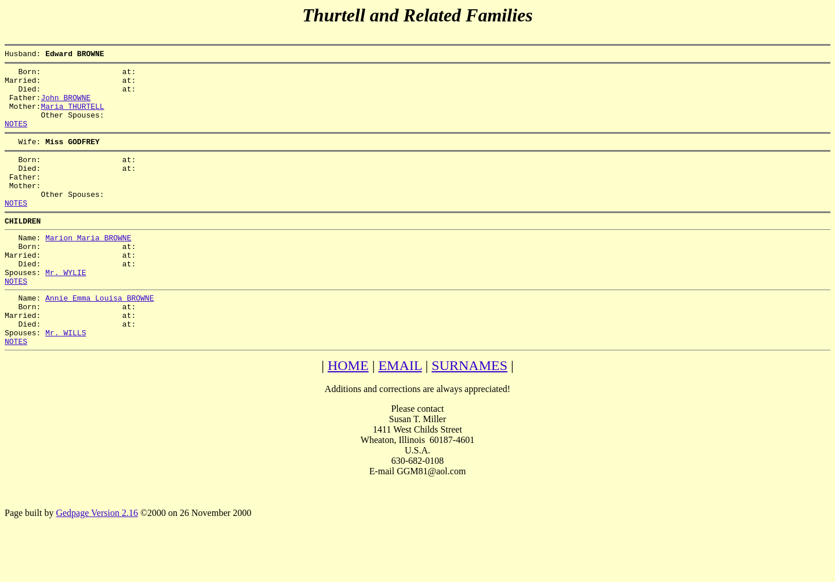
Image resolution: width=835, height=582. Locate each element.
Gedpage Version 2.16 (96, 561)
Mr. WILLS (65, 379)
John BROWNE (65, 106)
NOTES (16, 137)
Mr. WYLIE (65, 308)
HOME (348, 414)
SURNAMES (469, 414)
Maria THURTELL (72, 116)
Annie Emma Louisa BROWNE (99, 337)
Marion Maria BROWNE (88, 267)
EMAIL (400, 414)
